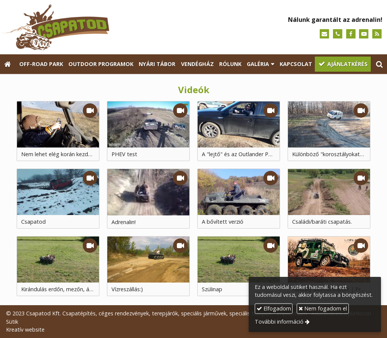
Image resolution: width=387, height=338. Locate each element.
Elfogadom (274, 308)
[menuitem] (40, 64)
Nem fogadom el (323, 308)
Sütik (12, 321)
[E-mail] (324, 34)
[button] (379, 64)
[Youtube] (363, 34)
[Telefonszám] (337, 34)
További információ (279, 321)
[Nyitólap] (93, 27)
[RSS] (377, 34)
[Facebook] (350, 34)
